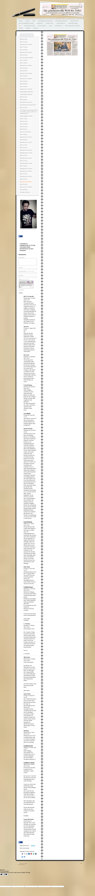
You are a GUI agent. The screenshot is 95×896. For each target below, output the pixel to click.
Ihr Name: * (21, 268)
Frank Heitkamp (28, 523)
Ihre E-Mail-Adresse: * (26, 272)
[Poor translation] (5, 876)
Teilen (20, 236)
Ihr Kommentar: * (22, 257)
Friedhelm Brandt (28, 588)
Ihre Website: (21, 276)
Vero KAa (26, 732)
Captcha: (24, 280)
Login (81, 864)
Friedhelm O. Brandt (29, 764)
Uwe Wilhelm (27, 414)
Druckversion (21, 864)
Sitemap (25, 864)
